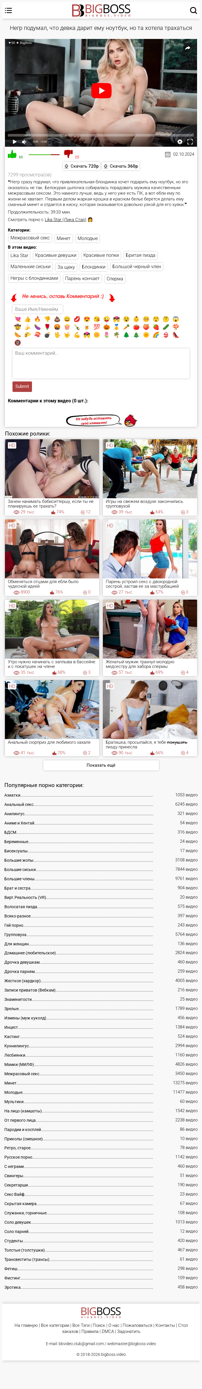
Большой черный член (136, 266)
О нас (113, 1325)
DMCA (108, 1331)
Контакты (165, 1325)
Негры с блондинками (34, 278)
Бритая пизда (140, 255)
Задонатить (128, 1331)
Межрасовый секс (30, 238)
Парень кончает (82, 278)
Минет (64, 238)
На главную (26, 1325)
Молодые (88, 238)
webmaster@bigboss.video (131, 1343)
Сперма (115, 279)
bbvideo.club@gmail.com (81, 1343)
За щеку (66, 267)
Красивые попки (101, 255)
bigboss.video (113, 1354)
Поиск (99, 1325)
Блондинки (94, 267)
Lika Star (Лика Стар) (65, 219)
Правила (90, 1331)
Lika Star (19, 255)
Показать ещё (101, 765)
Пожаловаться (137, 1325)
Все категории (55, 1325)
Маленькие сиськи (30, 266)
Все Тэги (81, 1325)
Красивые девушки (55, 255)
